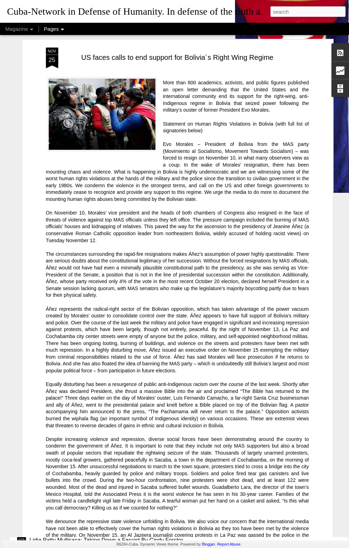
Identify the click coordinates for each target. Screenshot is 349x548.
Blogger (208, 544)
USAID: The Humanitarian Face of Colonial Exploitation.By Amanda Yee (118, 416)
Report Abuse (229, 544)
